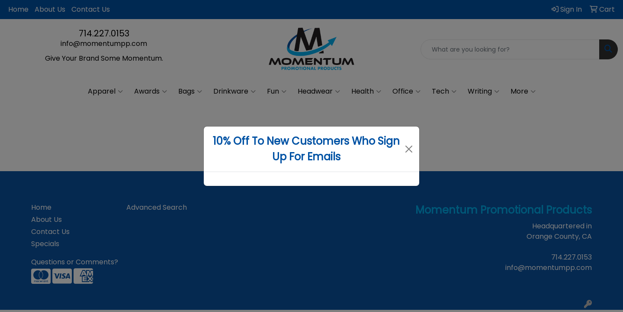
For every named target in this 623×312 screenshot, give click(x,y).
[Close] (409, 149)
